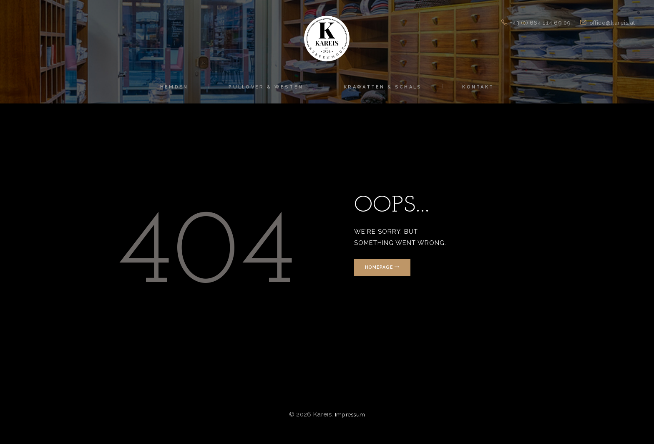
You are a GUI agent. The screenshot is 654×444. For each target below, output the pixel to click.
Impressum (349, 414)
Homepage (384, 267)
